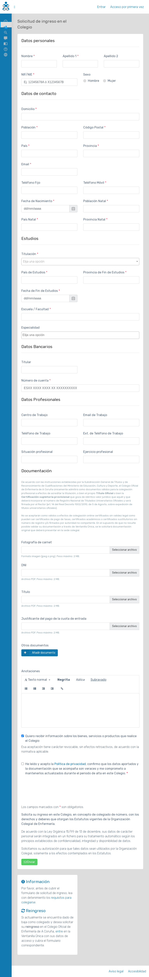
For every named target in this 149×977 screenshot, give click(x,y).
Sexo (86, 74)
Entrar (101, 7)
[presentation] (50, 788)
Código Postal (93, 127)
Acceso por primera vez (127, 7)
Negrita (63, 679)
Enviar (29, 862)
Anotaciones (30, 671)
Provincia (90, 146)
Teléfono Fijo (30, 182)
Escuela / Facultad (35, 309)
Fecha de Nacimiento (36, 201)
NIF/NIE (26, 74)
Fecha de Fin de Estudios (39, 291)
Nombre (27, 56)
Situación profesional (37, 452)
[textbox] (81, 335)
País (24, 146)
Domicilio (28, 109)
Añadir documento (38, 653)
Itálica (80, 679)
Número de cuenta (35, 380)
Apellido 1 (69, 56)
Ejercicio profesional (98, 452)
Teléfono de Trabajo (35, 433)
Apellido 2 (111, 56)
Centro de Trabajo (34, 415)
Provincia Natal (94, 219)
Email (25, 164)
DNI (23, 565)
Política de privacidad (70, 764)
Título (25, 592)
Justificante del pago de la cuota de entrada (53, 618)
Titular (26, 362)
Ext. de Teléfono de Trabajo (103, 433)
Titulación (28, 254)
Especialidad (30, 327)
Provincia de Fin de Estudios (103, 272)
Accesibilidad (137, 971)
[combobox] (80, 261)
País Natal (28, 219)
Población (28, 127)
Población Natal (94, 201)
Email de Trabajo (95, 415)
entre (59, 931)
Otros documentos (35, 645)
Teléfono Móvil (93, 182)
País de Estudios (33, 272)
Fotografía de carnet (36, 542)
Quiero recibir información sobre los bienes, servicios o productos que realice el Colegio (79, 738)
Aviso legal (116, 971)
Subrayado (98, 679)
